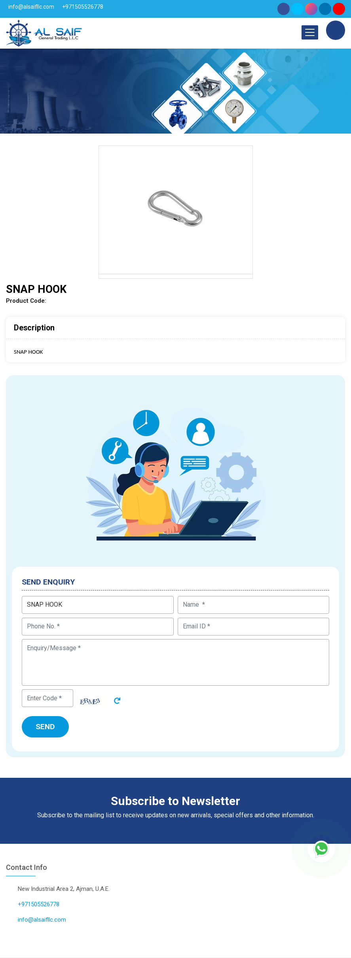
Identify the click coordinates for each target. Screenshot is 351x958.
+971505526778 (82, 7)
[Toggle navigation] (310, 32)
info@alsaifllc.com (31, 7)
